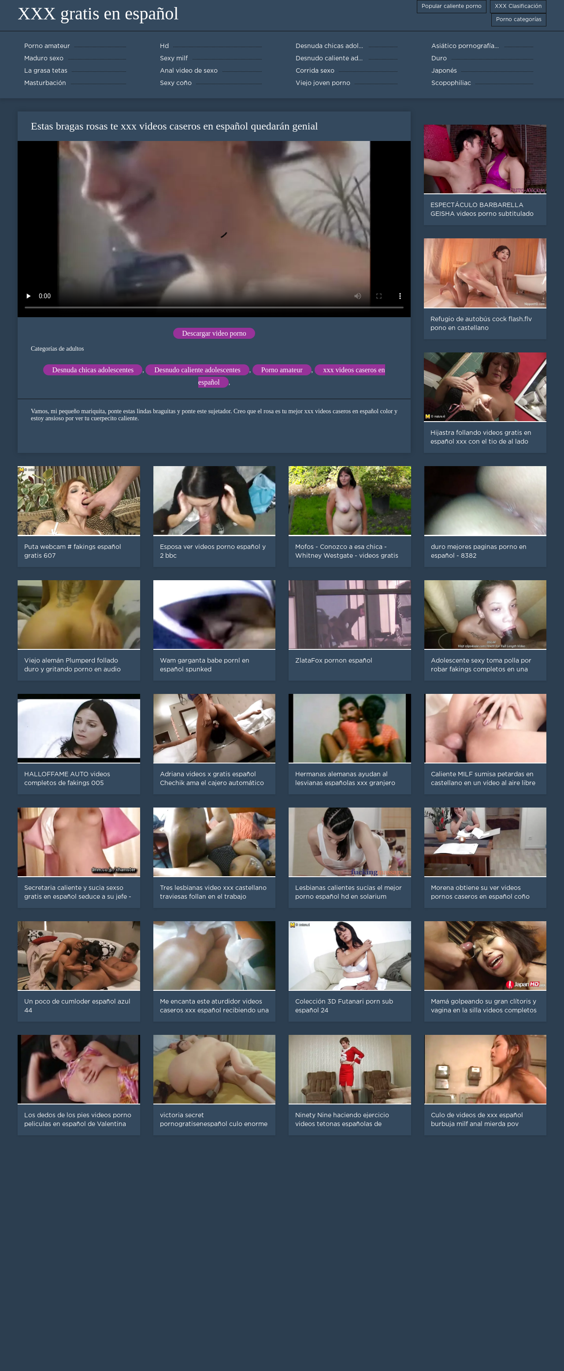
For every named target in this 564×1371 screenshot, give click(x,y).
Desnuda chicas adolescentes (93, 370)
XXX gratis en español (98, 13)
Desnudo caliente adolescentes (197, 370)
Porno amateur (282, 370)
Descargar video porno (214, 333)
